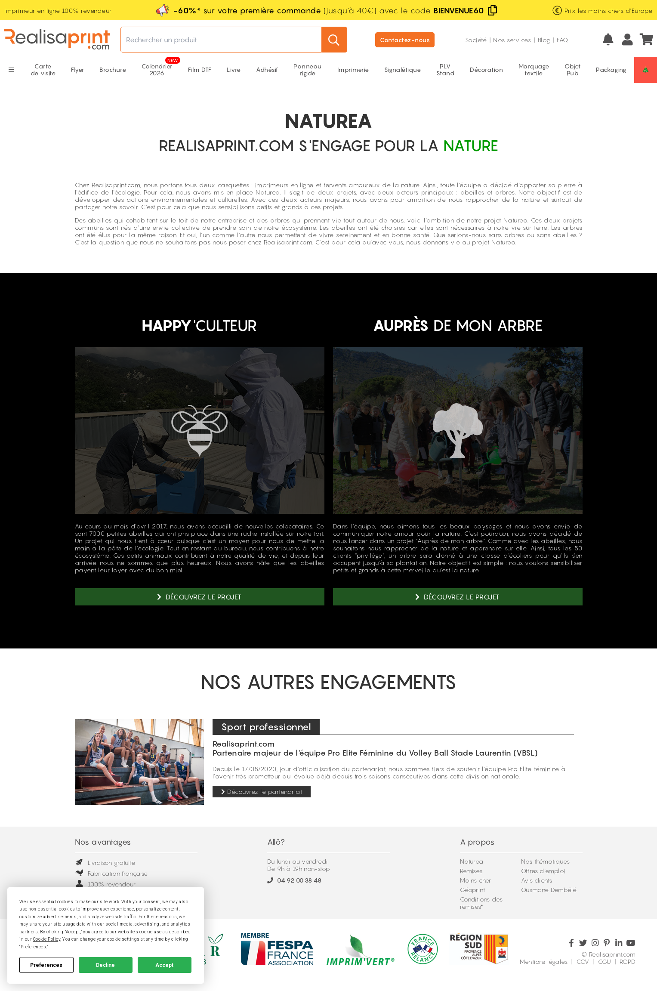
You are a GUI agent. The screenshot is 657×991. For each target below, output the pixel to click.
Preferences (46, 965)
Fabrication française (111, 873)
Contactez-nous (405, 39)
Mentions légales (544, 961)
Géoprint (472, 889)
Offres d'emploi (543, 870)
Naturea (471, 861)
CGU (604, 961)
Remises (471, 870)
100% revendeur (105, 884)
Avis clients (536, 880)
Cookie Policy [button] (47, 939)
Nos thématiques (545, 861)
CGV (583, 961)
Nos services (512, 39)
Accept (164, 965)
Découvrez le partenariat (261, 791)
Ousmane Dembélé (549, 889)
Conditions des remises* (481, 902)
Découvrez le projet (199, 597)
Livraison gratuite (105, 862)
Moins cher (475, 880)
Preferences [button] (33, 947)
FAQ (562, 39)
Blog (544, 39)
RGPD (627, 961)
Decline (105, 965)
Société (476, 39)
